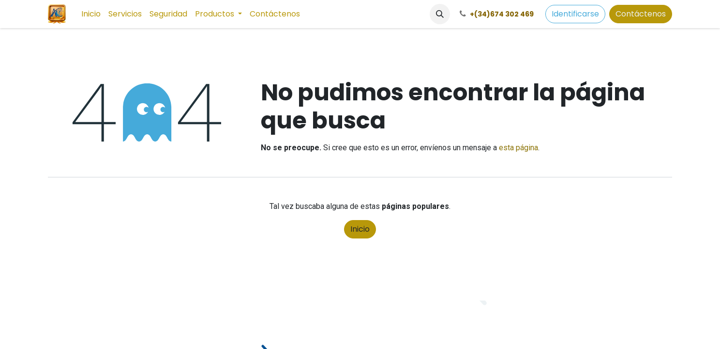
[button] (440, 14)
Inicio (360, 229)
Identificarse (575, 13)
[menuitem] (91, 14)
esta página (518, 147)
